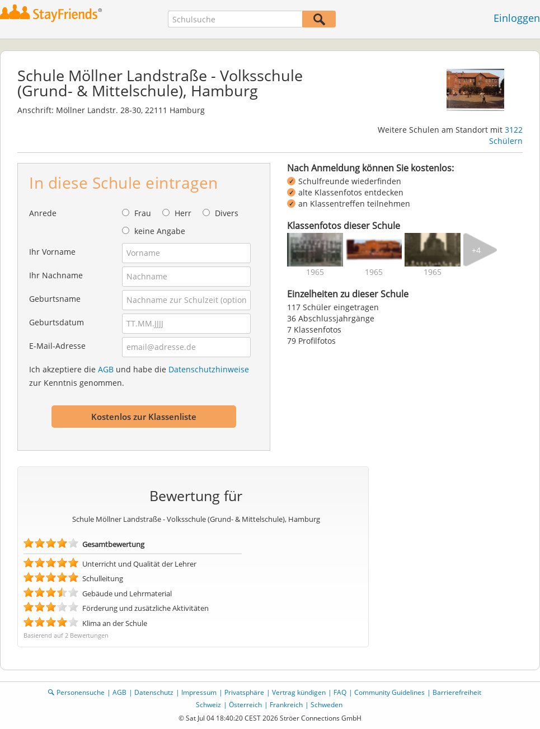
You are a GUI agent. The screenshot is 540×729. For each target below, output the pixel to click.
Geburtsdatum (56, 322)
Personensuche (81, 692)
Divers (226, 213)
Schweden (326, 704)
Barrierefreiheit (457, 692)
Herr (183, 213)
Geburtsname (55, 298)
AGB (106, 369)
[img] (315, 250)
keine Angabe (159, 231)
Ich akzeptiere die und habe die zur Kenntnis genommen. (139, 376)
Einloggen (517, 18)
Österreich (245, 704)
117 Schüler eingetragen (333, 307)
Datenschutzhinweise (208, 369)
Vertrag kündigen (299, 692)
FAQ (340, 692)
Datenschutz (153, 692)
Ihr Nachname (56, 275)
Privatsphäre (244, 692)
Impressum (199, 692)
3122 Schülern (506, 135)
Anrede (43, 213)
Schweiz (208, 704)
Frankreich (286, 704)
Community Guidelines (389, 692)
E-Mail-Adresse (57, 345)
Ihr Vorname (52, 251)
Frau (142, 213)
